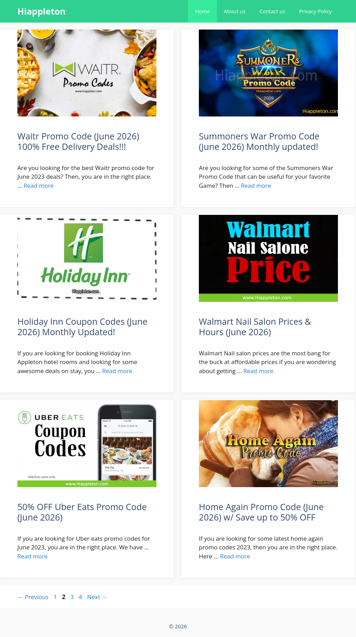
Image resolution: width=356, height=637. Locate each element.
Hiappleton (41, 11)
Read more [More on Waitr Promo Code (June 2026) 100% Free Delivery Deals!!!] (39, 186)
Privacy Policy (315, 11)
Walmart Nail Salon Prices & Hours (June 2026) (255, 326)
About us (234, 11)
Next (97, 597)
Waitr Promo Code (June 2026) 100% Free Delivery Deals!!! (78, 141)
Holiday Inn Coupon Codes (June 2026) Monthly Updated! (82, 326)
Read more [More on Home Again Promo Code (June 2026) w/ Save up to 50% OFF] (235, 556)
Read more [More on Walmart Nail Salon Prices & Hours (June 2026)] (258, 371)
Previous (33, 597)
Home (202, 11)
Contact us (272, 11)
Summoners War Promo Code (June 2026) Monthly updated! (259, 141)
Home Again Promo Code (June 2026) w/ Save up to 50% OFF (261, 512)
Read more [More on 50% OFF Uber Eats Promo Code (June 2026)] (32, 556)
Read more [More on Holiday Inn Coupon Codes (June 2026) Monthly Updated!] (117, 371)
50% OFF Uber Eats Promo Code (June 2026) (82, 512)
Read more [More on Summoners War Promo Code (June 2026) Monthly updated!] (256, 186)
